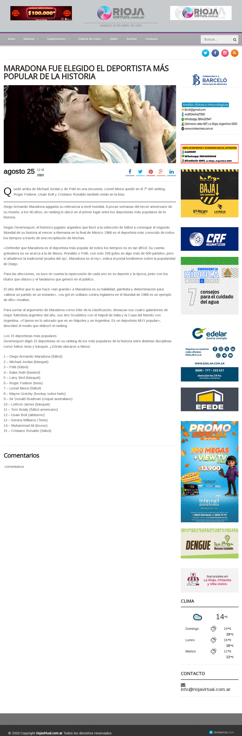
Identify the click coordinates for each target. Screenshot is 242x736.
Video (114, 39)
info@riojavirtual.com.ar (213, 684)
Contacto (151, 39)
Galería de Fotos (89, 39)
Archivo (131, 39)
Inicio (11, 39)
